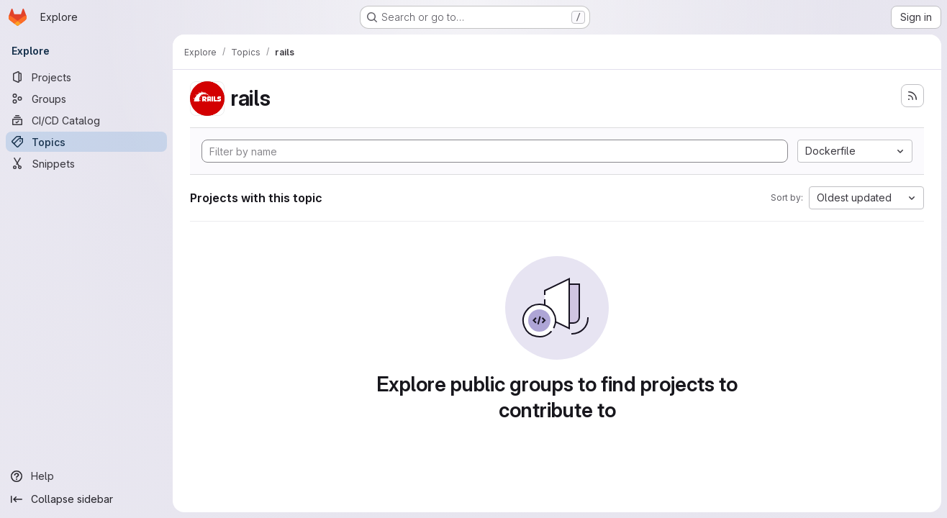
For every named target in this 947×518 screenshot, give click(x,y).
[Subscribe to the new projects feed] (912, 95)
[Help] (86, 476)
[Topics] (86, 142)
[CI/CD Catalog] (86, 120)
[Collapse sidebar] (86, 499)
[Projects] (86, 77)
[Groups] (86, 98)
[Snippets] (86, 163)
